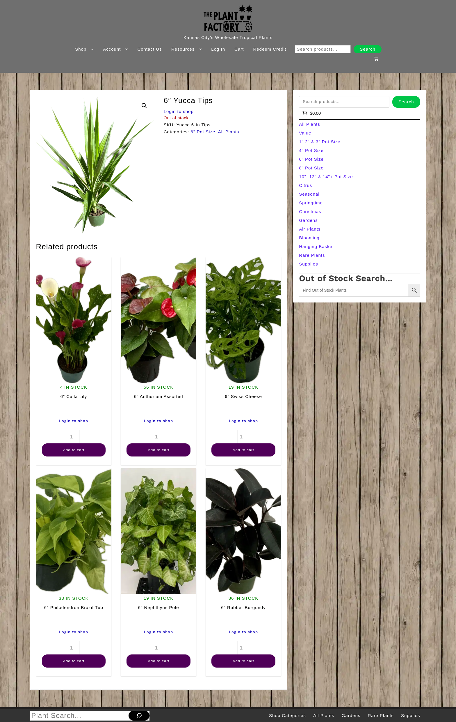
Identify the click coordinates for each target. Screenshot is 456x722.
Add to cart (73, 450)
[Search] (139, 716)
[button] (144, 105)
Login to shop (179, 111)
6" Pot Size (203, 131)
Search (367, 49)
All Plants (228, 131)
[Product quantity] (73, 436)
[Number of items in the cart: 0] (376, 58)
